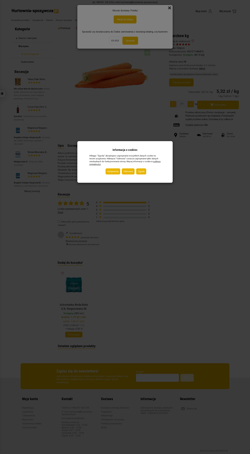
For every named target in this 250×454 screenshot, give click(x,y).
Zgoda (141, 171)
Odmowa (128, 171)
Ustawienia (112, 171)
